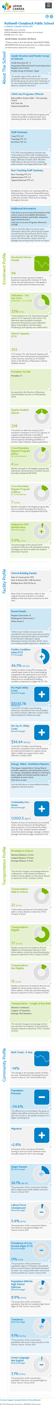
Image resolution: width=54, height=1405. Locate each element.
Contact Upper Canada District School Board (20, 1400)
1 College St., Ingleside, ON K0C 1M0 (18, 26)
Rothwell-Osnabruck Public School (29, 23)
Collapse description (49, 73)
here (18, 212)
